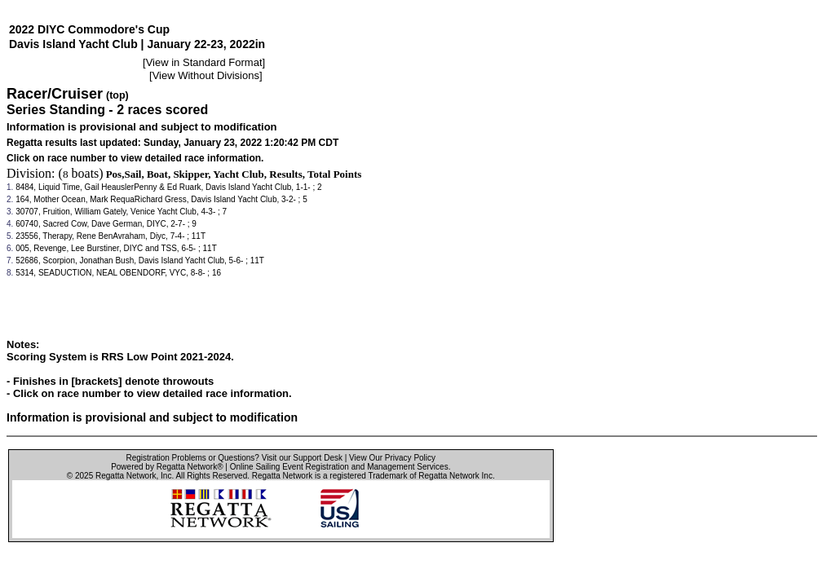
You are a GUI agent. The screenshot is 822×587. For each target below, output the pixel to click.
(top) (117, 95)
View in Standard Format (204, 62)
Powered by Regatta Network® (167, 466)
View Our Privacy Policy (392, 457)
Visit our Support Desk (302, 457)
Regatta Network (125, 475)
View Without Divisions (205, 75)
